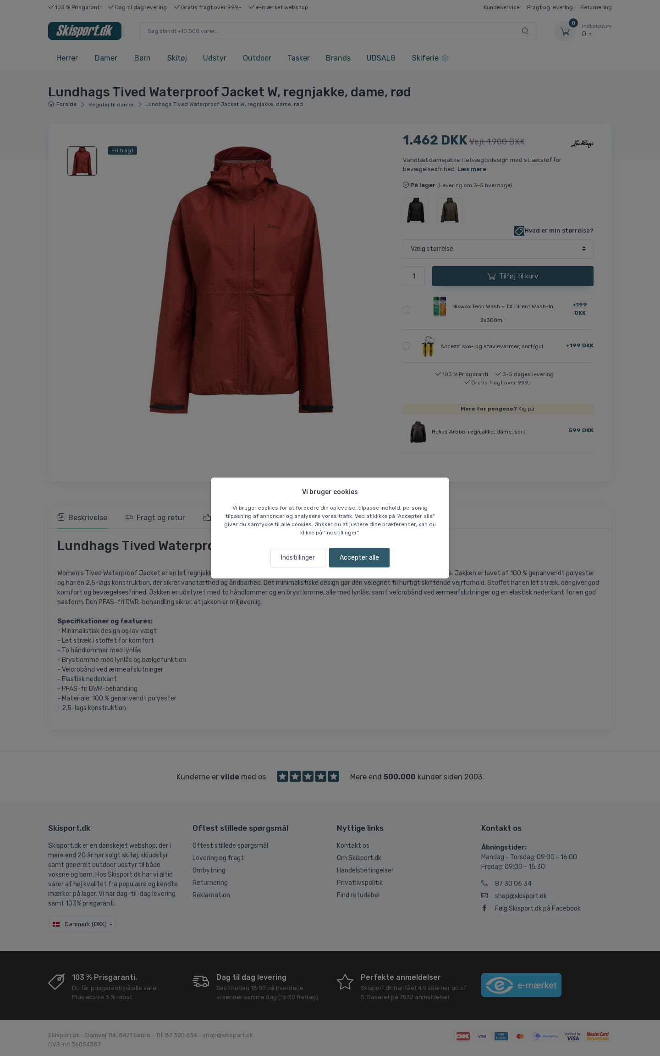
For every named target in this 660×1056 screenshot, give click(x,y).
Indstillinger (298, 557)
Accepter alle (359, 557)
